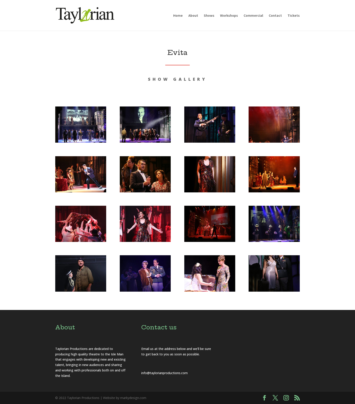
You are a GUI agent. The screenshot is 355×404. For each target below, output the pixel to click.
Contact (275, 16)
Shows (209, 16)
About (193, 16)
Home (178, 16)
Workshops (229, 16)
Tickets (294, 16)
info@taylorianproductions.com (164, 373)
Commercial (253, 16)
